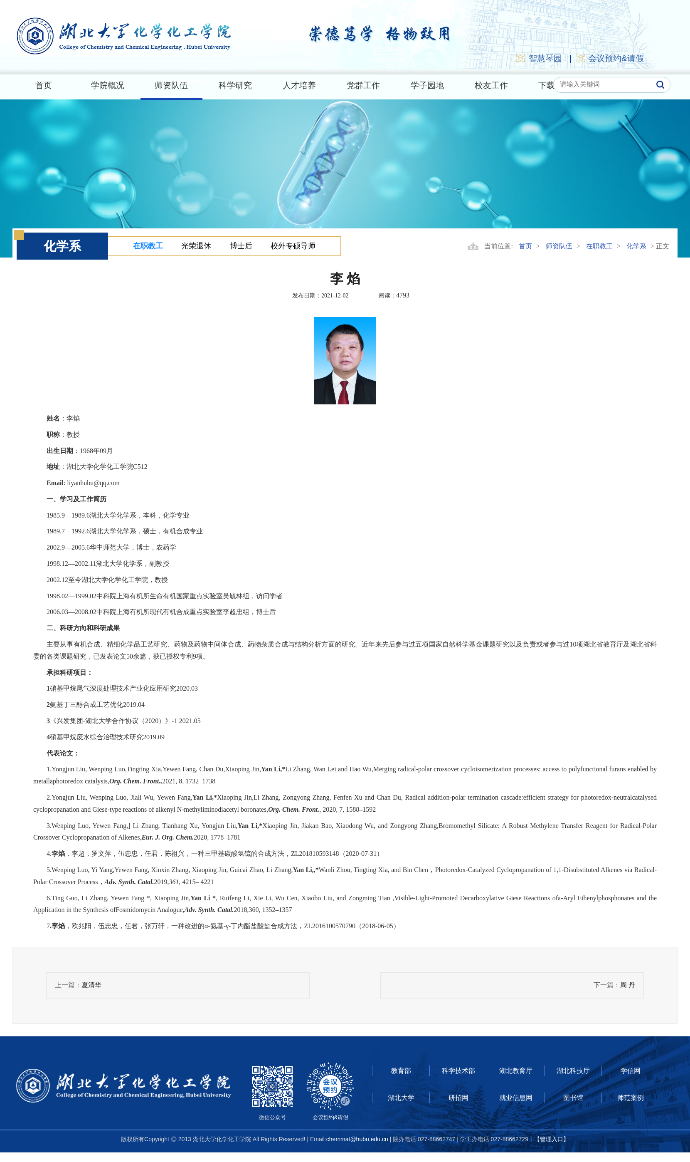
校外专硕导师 (293, 246)
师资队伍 (171, 85)
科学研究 (235, 85)
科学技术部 (458, 1070)
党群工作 (363, 85)
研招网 (458, 1097)
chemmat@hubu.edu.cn (357, 1139)
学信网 (631, 1070)
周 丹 (627, 985)
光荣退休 (196, 246)
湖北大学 (401, 1097)
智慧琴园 (538, 58)
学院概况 (107, 85)
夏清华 (91, 985)
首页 (43, 85)
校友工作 (491, 85)
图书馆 (573, 1097)
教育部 (401, 1070)
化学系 (636, 246)
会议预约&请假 (610, 58)
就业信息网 (515, 1097)
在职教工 (148, 246)
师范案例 (630, 1097)
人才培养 (299, 85)
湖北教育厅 (515, 1070)
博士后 (241, 246)
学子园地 (427, 85)
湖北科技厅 (573, 1070)
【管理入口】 (551, 1139)
